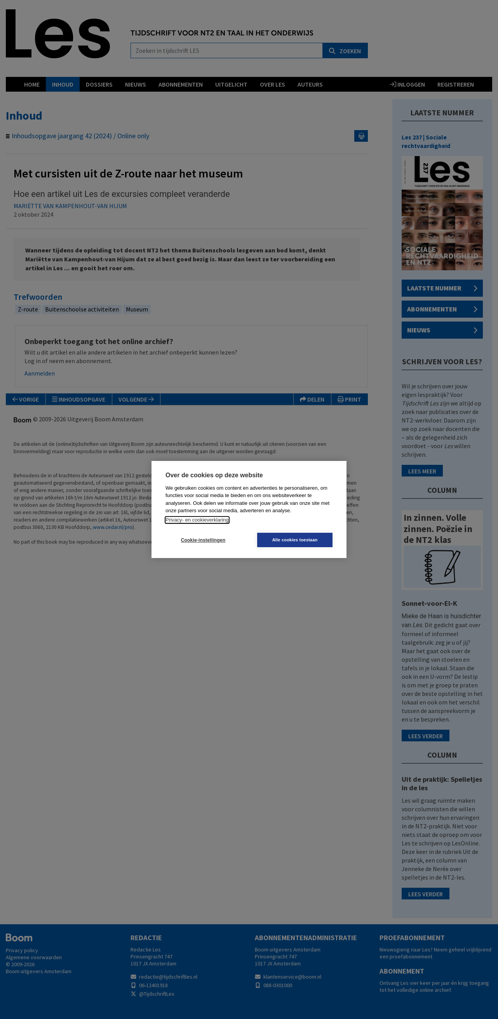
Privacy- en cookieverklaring (197, 520)
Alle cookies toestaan (295, 539)
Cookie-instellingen (203, 540)
